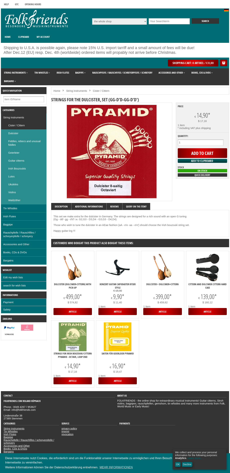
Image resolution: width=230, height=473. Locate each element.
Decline (187, 464)
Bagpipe (8, 224)
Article (72, 311)
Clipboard (23, 37)
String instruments (13, 117)
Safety (7, 309)
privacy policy (69, 428)
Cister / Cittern (16, 125)
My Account (43, 37)
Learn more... (195, 458)
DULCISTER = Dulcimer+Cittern (162, 284)
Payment (8, 302)
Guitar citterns (16, 160)
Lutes (11, 176)
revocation (67, 434)
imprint (65, 431)
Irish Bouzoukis (17, 168)
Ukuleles (13, 184)
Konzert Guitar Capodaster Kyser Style (118, 285)
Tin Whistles (10, 208)
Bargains (8, 260)
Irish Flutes (9, 216)
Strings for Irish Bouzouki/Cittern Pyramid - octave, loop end (73, 355)
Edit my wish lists (13, 277)
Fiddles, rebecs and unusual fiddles (24, 143)
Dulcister (13, 133)
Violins (12, 192)
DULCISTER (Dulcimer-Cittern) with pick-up (72, 285)
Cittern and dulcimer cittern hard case (207, 285)
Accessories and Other (16, 244)
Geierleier (13, 152)
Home (8, 37)
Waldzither (14, 200)
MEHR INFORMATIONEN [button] (116, 467)
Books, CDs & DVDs (15, 252)
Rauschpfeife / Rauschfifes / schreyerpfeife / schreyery (19, 234)
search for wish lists (14, 285)
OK (178, 464)
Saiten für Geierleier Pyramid (118, 353)
